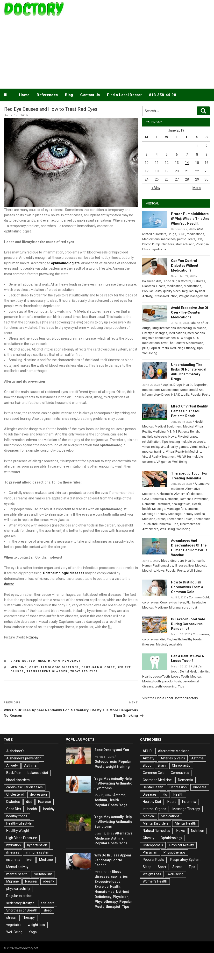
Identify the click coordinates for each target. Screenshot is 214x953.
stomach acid (184, 244)
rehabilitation (151, 441)
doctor (9, 584)
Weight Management (193, 296)
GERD (181, 234)
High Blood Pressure (21, 838)
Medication (174, 286)
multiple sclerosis (154, 436)
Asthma (30, 765)
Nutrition (197, 831)
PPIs (199, 239)
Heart (171, 802)
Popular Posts (152, 291)
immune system (38, 852)
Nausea (31, 881)
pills (145, 348)
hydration (13, 845)
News (172, 436)
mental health (17, 874)
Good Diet (13, 809)
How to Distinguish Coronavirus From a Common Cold (187, 587)
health (146, 509)
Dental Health (189, 671)
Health (44, 660)
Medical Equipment (168, 426)
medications (195, 234)
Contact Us (90, 95)
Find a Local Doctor (124, 95)
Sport (162, 867)
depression (38, 794)
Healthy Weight (17, 831)
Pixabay (32, 637)
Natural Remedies (156, 831)
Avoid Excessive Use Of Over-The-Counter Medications (189, 312)
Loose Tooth (180, 676)
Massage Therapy (154, 514)
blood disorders (172, 560)
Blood (147, 765)
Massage (158, 509)
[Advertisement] (107, 51)
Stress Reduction (166, 296)
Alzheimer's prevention (24, 758)
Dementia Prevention (194, 499)
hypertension (37, 845)
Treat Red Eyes (84, 671)
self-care (48, 903)
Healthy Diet (152, 802)
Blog (69, 95)
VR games (164, 461)
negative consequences (159, 338)
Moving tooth (151, 681)
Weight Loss (152, 874)
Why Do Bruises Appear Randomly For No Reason (112, 860)
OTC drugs (184, 338)
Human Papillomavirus (157, 565)
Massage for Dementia (183, 509)
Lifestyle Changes (154, 333)
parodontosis (171, 681)
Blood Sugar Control (177, 281)
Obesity (148, 838)
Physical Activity (181, 845)
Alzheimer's (15, 751)
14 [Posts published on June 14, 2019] (187, 163)
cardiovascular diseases (24, 787)
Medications (151, 239)
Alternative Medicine (173, 751)
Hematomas (104, 892)
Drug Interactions (164, 328)
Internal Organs (154, 809)
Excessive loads (108, 881)
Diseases (150, 794)
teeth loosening (166, 686)
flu (110, 627)
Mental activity (17, 867)
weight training (118, 767)
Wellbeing (183, 529)
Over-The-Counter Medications (182, 343)
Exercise (44, 802)
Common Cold (199, 597)
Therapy (28, 917)
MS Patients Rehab (186, 431)
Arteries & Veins (173, 758)
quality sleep (172, 291)
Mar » (197, 188)
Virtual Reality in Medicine (183, 451)
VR (179, 456)
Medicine (18, 667)
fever (181, 602)
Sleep (147, 867)
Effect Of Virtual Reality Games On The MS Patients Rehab (189, 411)
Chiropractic (181, 765)
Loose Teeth (161, 676)
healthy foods (192, 639)
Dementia (157, 499)
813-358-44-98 (162, 95)
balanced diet (151, 281)
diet (162, 639)
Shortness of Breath (21, 910)
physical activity (18, 888)
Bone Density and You (111, 750)
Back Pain (13, 773)
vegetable (175, 644)
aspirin (167, 384)
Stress (161, 519)
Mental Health (185, 823)
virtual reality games (174, 446)
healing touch (181, 504)
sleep (47, 910)
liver (191, 565)
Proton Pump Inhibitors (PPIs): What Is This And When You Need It (190, 218)
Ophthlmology (67, 660)
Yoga (33, 932)
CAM (145, 499)
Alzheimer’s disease (188, 494)
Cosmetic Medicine (157, 780)
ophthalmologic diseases (54, 667)
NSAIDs (176, 394)
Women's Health (155, 881)
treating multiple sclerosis (187, 441)
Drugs (172, 234)
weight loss (36, 925)
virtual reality (150, 446)
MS (169, 431)
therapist (113, 907)
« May (155, 188)
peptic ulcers (186, 239)
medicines (168, 239)
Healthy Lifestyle (19, 823)
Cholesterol (15, 794)
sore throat (189, 607)
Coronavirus (168, 602)
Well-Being (149, 353)
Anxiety (12, 765)
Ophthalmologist (98, 667)
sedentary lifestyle (20, 903)
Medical (147, 426)
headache (199, 602)
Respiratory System (185, 860)
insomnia (13, 860)
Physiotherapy (187, 436)
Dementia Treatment (156, 504)
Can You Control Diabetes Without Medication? (184, 265)
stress (11, 917)
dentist (205, 671)
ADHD (147, 751)
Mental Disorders (156, 823)
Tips (200, 348)
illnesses (181, 565)
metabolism (43, 874)
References (47, 95)
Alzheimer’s (165, 494)
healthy (49, 809)
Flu (32, 660)
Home (24, 95)
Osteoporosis (106, 762)
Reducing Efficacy (182, 348)
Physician (120, 897)
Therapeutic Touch (180, 519)
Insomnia (189, 802)
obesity (48, 881)
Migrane (174, 607)
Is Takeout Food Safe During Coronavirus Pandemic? (188, 624)
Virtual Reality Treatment (159, 456)
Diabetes (18, 660)
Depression (178, 787)
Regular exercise (19, 896)
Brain (162, 765)
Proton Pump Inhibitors (158, 244)
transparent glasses (47, 671)
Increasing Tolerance (191, 328)
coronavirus (150, 602)
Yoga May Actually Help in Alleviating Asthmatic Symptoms (113, 783)
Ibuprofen (200, 384)
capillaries (119, 876)
